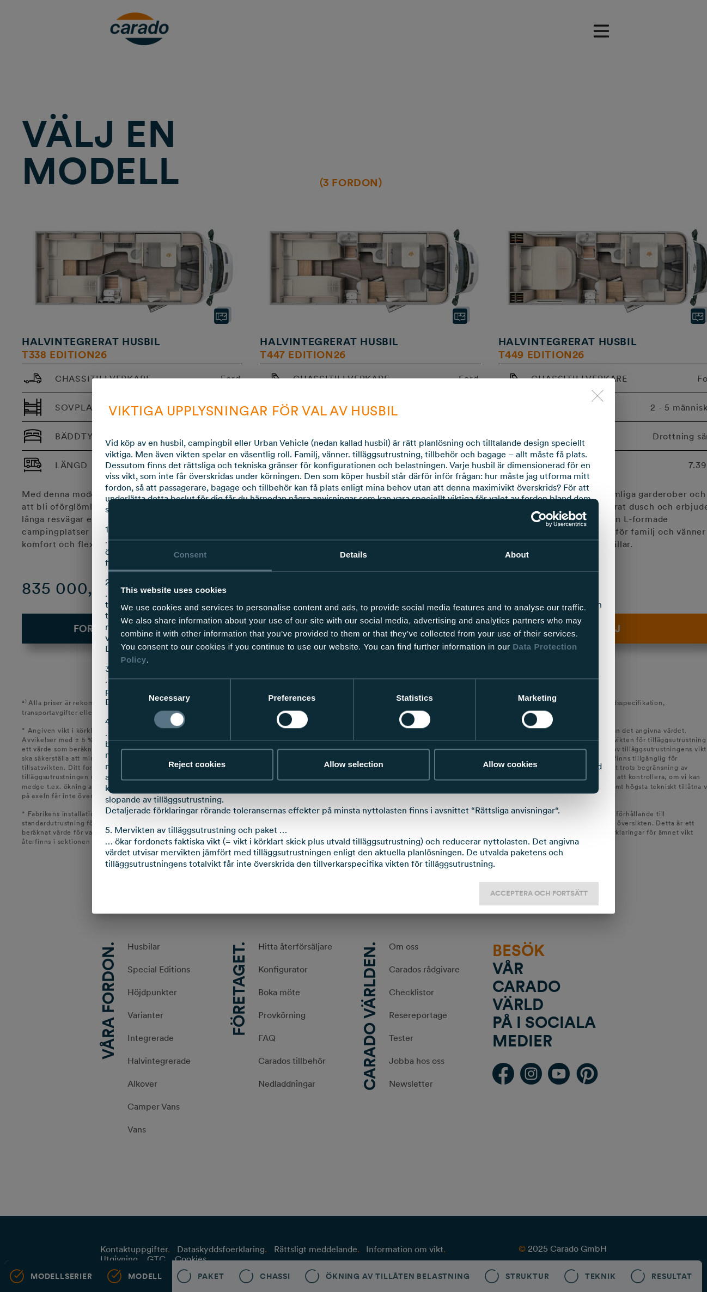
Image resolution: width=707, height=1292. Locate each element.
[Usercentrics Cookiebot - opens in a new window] (539, 519)
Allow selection (353, 764)
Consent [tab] (190, 554)
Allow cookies (510, 764)
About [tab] (517, 554)
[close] (597, 396)
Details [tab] (353, 554)
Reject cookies (196, 764)
